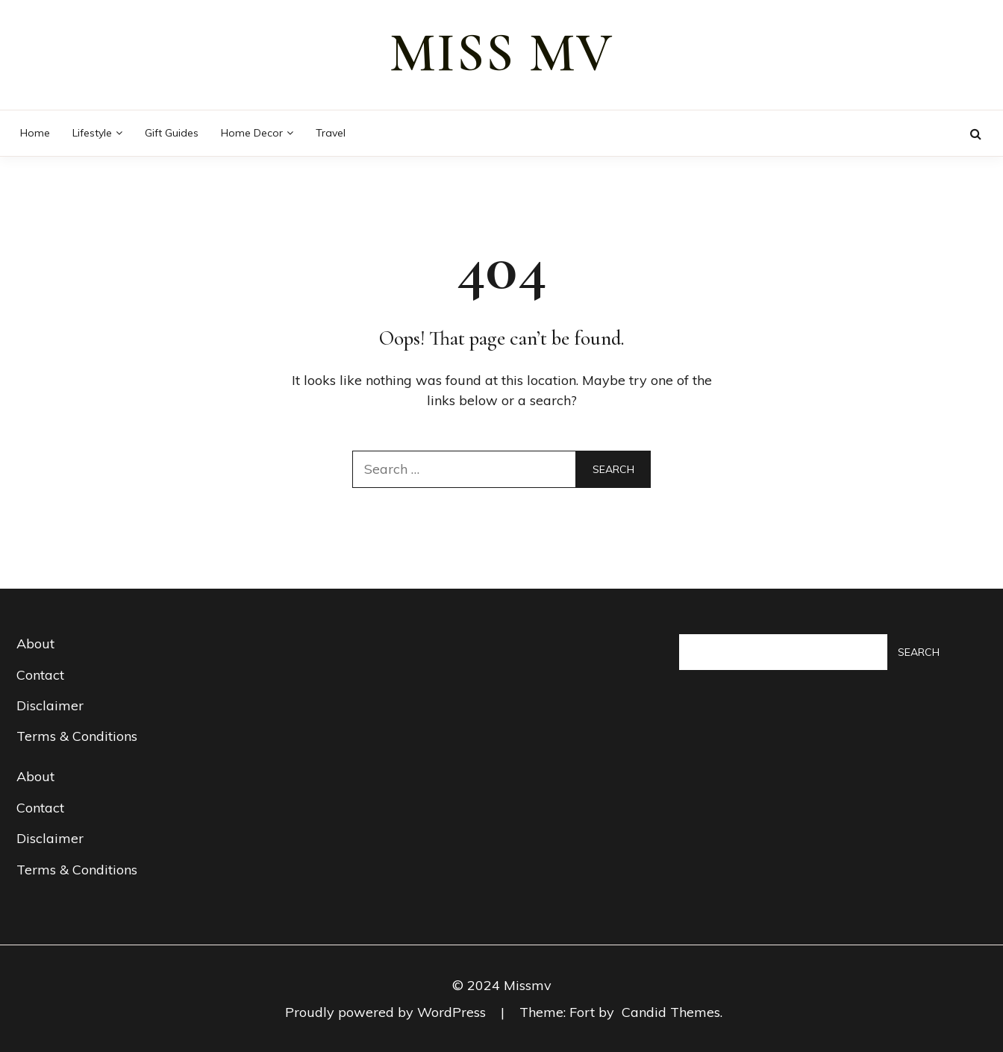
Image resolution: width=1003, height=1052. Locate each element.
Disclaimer (50, 705)
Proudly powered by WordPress (387, 1012)
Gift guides (172, 133)
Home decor (252, 133)
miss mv (501, 53)
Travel (331, 133)
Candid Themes (671, 1012)
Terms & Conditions (76, 736)
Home (35, 133)
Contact (40, 674)
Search (919, 652)
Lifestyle (92, 133)
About (35, 643)
